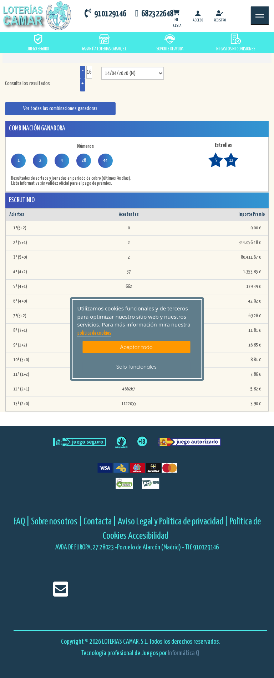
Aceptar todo (136, 347)
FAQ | (22, 522)
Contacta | (99, 522)
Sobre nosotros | (56, 522)
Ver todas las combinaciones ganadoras (60, 108)
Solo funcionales (136, 366)
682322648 (154, 13)
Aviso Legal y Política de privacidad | (173, 522)
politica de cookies (94, 333)
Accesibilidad (148, 536)
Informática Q (183, 653)
